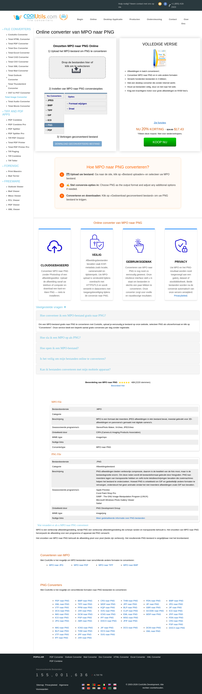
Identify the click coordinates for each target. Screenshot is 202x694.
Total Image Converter (16, 97)
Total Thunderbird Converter (17, 86)
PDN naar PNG (153, 601)
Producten (135, 19)
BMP (50, 105)
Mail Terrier (13, 176)
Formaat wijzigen (78, 103)
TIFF (50, 110)
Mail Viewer (13, 191)
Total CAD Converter (18, 57)
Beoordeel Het (118, 385)
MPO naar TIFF (106, 565)
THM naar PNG (130, 601)
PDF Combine (15, 120)
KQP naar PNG (108, 607)
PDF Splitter (14, 129)
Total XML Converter (18, 66)
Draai (71, 108)
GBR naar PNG (153, 607)
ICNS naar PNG (108, 614)
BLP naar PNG (130, 607)
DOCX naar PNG (108, 621)
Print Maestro (14, 171)
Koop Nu (160, 142)
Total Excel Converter (19, 53)
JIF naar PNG (152, 604)
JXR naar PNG (85, 611)
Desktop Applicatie (113, 19)
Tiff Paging (13, 151)
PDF (50, 130)
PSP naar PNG (85, 617)
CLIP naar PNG (130, 611)
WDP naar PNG (108, 604)
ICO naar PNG (62, 617)
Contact (173, 19)
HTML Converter (121, 657)
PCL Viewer (14, 200)
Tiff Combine (14, 156)
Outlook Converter (73, 657)
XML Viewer (14, 209)
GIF (49, 115)
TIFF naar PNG (85, 604)
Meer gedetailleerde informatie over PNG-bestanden (120, 518)
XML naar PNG (62, 604)
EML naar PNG (130, 614)
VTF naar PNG (62, 607)
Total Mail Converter (18, 71)
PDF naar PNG (62, 601)
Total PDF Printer (16, 142)
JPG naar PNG (62, 621)
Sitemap (40, 685)
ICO (50, 120)
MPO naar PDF (81, 565)
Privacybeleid (180, 295)
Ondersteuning (154, 19)
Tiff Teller (12, 160)
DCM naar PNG (85, 614)
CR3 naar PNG (108, 601)
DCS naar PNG (62, 611)
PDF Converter (56, 657)
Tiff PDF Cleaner (16, 138)
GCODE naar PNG (155, 611)
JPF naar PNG (130, 604)
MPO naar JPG (56, 565)
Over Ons (185, 21)
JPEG (50, 100)
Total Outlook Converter (14, 77)
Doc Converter (105, 657)
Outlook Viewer (15, 186)
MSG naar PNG (130, 617)
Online (93, 19)
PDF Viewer (14, 205)
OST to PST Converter (19, 93)
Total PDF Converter (18, 43)
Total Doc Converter (18, 48)
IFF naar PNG (107, 617)
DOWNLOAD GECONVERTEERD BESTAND (77, 144)
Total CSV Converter (18, 62)
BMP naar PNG (85, 601)
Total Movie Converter (19, 106)
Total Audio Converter (19, 101)
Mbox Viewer (14, 196)
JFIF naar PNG (130, 621)
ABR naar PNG (85, 621)
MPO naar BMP (130, 565)
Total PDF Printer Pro (18, 147)
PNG (50, 125)
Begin (80, 19)
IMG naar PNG (62, 614)
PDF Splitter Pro (16, 133)
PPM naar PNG (85, 607)
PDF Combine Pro (17, 124)
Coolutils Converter (18, 34)
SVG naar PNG (108, 611)
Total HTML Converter (19, 39)
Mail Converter (90, 657)
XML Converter (154, 657)
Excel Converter (138, 657)
